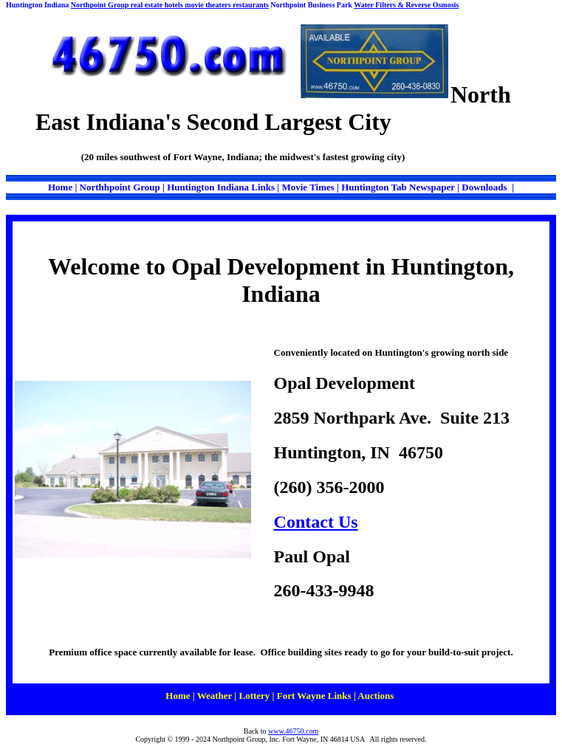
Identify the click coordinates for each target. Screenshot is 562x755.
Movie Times (309, 187)
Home (60, 187)
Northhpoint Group (120, 187)
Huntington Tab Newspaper (398, 187)
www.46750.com (293, 731)
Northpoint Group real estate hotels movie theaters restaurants (170, 5)
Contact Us (316, 521)
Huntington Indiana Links (222, 187)
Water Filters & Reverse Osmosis (406, 5)
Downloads (486, 187)
